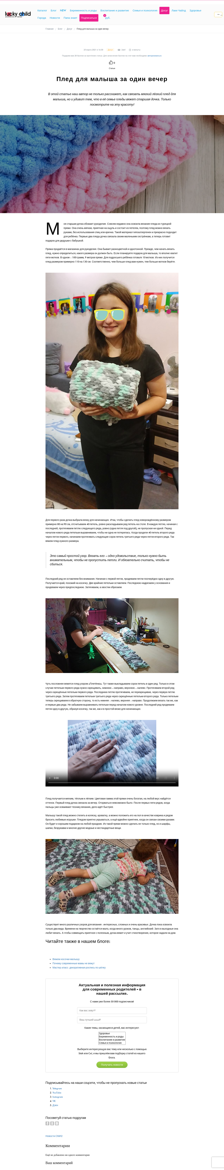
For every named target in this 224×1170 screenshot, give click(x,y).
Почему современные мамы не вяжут (73, 963)
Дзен (55, 1105)
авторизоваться (155, 56)
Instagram (57, 1096)
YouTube (56, 1092)
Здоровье (112, 1033)
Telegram (57, 1088)
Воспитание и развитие (112, 1039)
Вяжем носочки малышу (66, 959)
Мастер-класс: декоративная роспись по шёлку (79, 967)
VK (54, 1101)
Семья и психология (112, 1043)
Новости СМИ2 (54, 1136)
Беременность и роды (112, 1036)
